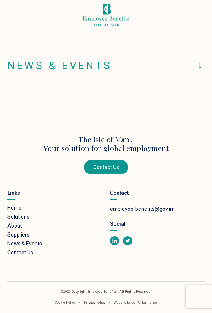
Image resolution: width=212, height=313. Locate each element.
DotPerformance (144, 302)
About (14, 226)
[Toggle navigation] (12, 15)
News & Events (24, 244)
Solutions (18, 217)
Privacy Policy (95, 302)
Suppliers (18, 235)
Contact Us (106, 167)
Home (14, 208)
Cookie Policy (65, 302)
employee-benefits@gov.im (142, 209)
